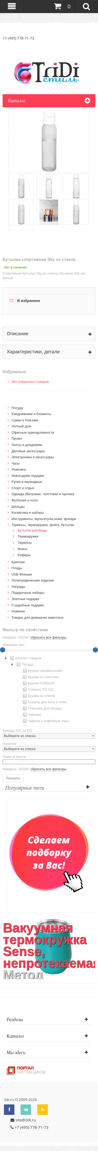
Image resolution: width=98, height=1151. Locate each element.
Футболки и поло (24, 500)
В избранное (28, 301)
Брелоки (18, 562)
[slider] (95, 649)
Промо (16, 438)
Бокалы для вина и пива (44, 702)
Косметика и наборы (27, 513)
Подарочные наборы (27, 593)
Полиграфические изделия (32, 580)
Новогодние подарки (27, 476)
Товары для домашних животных (37, 617)
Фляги (22, 549)
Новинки (18, 611)
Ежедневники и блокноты (31, 414)
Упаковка (18, 469)
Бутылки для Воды (32, 530)
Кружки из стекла (38, 696)
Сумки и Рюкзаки (24, 420)
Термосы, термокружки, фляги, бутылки (42, 525)
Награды (18, 587)
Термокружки (28, 536)
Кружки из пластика (40, 677)
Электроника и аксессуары (32, 457)
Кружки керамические (42, 671)
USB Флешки (21, 574)
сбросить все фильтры (48, 637)
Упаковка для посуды (41, 708)
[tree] (49, 690)
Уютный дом (21, 426)
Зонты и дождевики (26, 445)
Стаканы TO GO (37, 689)
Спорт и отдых (22, 488)
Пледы (16, 568)
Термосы (25, 543)
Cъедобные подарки (27, 605)
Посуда (17, 408)
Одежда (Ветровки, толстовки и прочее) (42, 494)
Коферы (24, 555)
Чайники (31, 715)
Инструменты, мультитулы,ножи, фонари (43, 519)
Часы (15, 463)
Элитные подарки (25, 599)
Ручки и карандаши (26, 482)
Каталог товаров (25, 658)
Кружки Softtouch (38, 683)
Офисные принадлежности (32, 432)
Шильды (18, 507)
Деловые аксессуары (28, 451)
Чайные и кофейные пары (45, 721)
